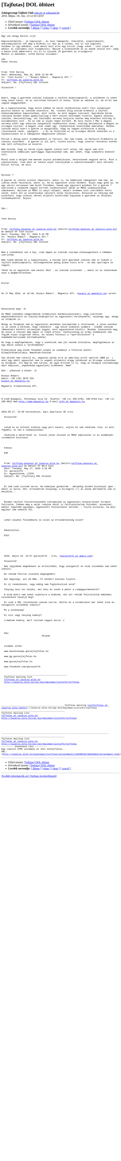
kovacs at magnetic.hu (92, 345)
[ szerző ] (66, 27)
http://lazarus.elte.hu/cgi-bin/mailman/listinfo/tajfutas (41, 811)
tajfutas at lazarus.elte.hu (25, 88)
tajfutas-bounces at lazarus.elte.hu (33, 268)
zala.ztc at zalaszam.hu (46, 12)
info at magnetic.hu (72, 475)
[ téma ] (46, 27)
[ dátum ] (36, 27)
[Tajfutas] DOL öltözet (36, 21)
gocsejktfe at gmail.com (75, 660)
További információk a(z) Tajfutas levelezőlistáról (29, 920)
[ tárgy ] (55, 27)
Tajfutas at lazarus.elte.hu (22, 808)
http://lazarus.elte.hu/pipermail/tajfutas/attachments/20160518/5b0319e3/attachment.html (61, 898)
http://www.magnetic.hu (33, 475)
